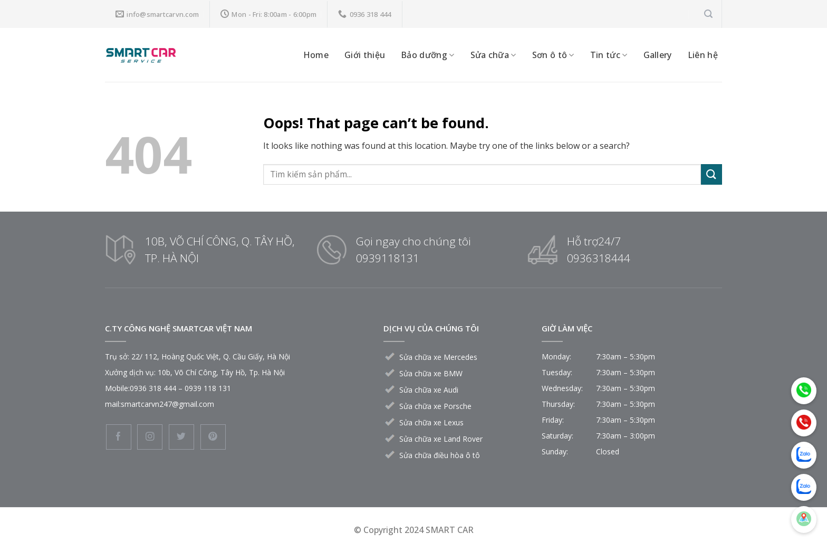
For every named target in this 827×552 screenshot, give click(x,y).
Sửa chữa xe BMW (431, 373)
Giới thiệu (364, 55)
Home (316, 55)
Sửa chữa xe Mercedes (438, 357)
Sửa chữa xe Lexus (431, 422)
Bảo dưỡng (427, 55)
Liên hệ (703, 55)
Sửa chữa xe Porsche (435, 406)
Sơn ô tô (553, 55)
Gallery (657, 55)
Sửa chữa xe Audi (428, 390)
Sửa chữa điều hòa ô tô (439, 455)
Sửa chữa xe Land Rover (441, 439)
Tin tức (609, 55)
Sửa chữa (493, 55)
